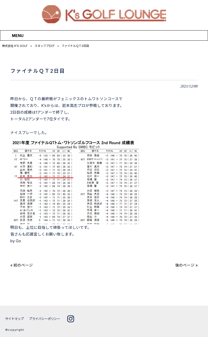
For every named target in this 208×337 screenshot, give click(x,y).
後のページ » (186, 265)
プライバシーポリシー (47, 319)
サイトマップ (15, 319)
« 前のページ (21, 265)
